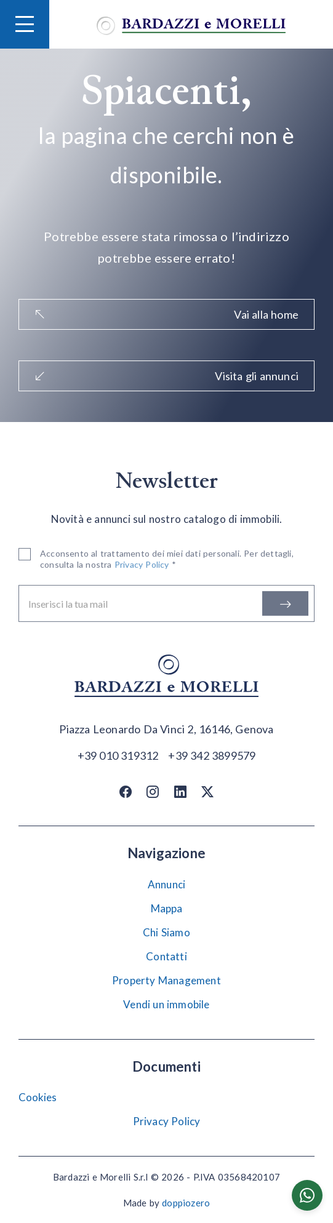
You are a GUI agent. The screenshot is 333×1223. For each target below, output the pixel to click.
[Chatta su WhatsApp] (307, 1195)
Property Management (166, 980)
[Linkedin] (180, 792)
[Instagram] (152, 792)
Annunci (166, 884)
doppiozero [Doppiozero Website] (186, 1202)
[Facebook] (125, 792)
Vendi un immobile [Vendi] (166, 1004)
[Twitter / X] (207, 792)
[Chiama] (118, 755)
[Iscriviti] (285, 604)
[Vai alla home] (191, 24)
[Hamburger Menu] (24, 24)
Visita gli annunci (166, 376)
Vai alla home (166, 314)
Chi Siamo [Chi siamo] (166, 932)
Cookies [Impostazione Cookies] (37, 1097)
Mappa (167, 908)
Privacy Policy (167, 1121)
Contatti (166, 956)
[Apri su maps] (166, 729)
